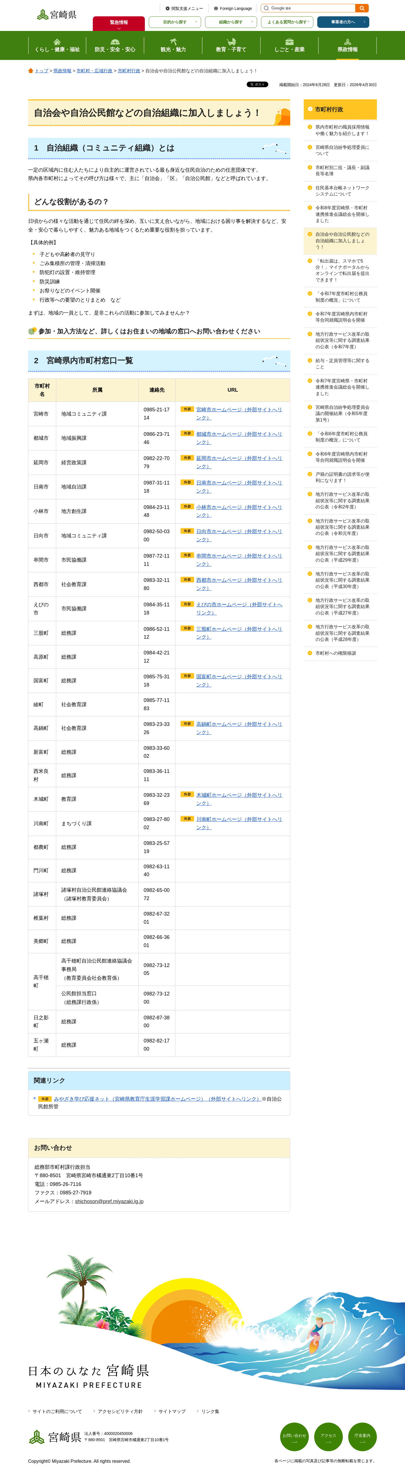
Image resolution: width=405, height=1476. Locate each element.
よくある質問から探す (287, 22)
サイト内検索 (265, 8)
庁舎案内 (362, 1435)
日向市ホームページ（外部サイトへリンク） (239, 535)
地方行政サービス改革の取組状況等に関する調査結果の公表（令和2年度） (343, 500)
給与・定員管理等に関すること (343, 363)
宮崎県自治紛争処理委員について (343, 150)
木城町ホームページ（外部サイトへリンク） (239, 799)
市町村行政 (129, 70)
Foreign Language (236, 8)
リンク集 (210, 1411)
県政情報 (62, 70)
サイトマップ (172, 1411)
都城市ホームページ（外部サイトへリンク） (239, 438)
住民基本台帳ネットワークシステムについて (343, 190)
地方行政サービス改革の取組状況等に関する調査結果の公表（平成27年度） (343, 606)
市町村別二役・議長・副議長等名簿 (343, 170)
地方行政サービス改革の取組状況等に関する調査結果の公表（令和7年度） (343, 340)
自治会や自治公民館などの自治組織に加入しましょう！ (343, 240)
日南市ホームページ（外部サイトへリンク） (239, 487)
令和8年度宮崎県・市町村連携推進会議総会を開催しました (343, 214)
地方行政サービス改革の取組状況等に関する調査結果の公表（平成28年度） (343, 633)
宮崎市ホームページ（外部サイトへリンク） (239, 414)
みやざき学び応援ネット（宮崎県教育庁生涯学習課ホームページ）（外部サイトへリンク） (158, 1099)
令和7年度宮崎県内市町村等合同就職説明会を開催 (342, 316)
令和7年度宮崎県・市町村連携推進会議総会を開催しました (343, 387)
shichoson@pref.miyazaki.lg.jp (109, 1201)
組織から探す (231, 22)
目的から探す (175, 22)
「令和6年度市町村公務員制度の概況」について (342, 436)
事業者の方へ (343, 22)
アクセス (328, 1435)
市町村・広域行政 (94, 70)
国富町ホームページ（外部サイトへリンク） (239, 681)
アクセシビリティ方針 (120, 1411)
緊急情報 (119, 22)
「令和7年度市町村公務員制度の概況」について (342, 296)
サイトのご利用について (57, 1411)
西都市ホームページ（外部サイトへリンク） (239, 584)
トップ (41, 70)
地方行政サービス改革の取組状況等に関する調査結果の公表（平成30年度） (343, 580)
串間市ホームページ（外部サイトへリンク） (239, 560)
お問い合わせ (294, 1435)
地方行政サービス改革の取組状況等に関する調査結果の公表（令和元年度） (343, 527)
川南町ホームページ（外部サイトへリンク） (239, 823)
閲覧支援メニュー (187, 8)
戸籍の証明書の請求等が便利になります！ (343, 477)
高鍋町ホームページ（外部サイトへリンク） (239, 728)
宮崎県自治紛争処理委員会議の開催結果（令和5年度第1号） (343, 413)
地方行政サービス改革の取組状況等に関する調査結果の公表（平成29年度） (343, 553)
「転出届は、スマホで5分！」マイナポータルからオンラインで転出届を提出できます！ (343, 270)
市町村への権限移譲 (336, 653)
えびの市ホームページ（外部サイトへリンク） (239, 609)
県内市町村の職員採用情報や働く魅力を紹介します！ (343, 130)
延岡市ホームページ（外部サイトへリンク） (239, 462)
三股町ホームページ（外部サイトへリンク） (239, 633)
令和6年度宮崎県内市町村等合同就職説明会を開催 (342, 457)
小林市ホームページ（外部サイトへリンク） (239, 511)
